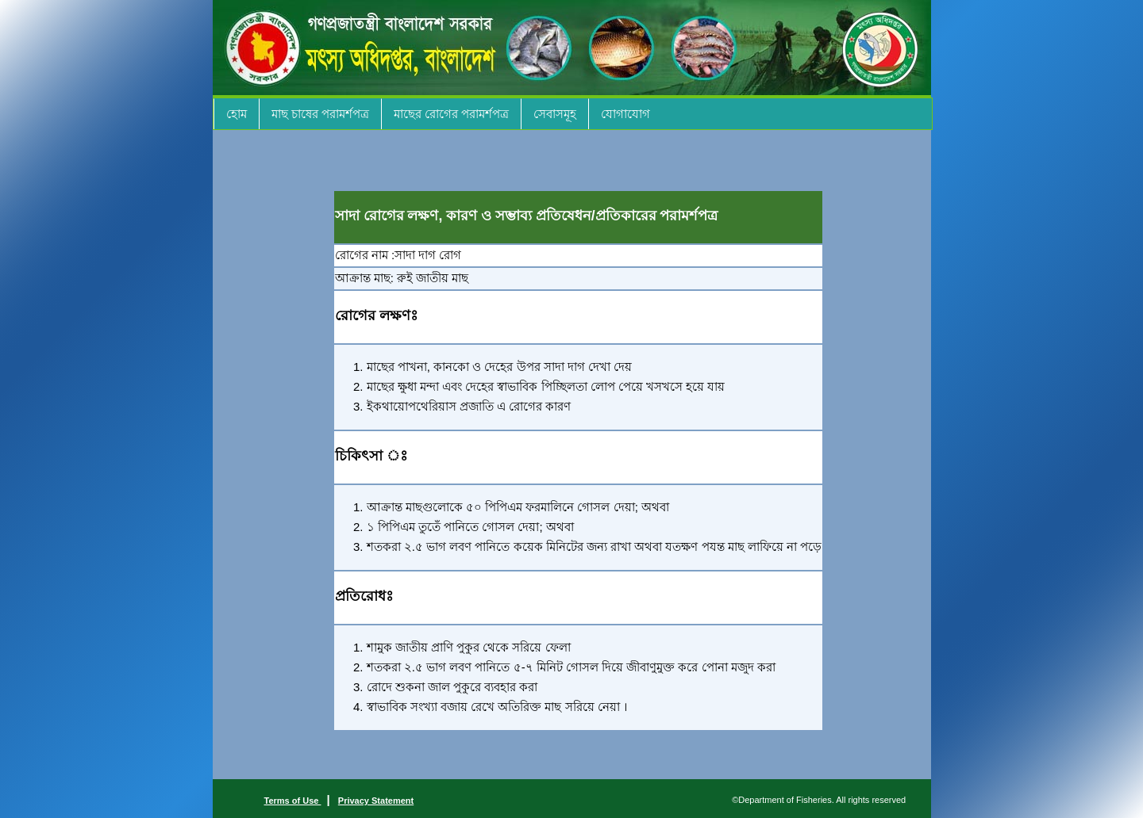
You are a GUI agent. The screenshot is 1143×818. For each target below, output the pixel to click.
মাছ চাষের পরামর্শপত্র (320, 113)
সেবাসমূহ (554, 113)
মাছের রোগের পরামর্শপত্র (451, 113)
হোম (236, 113)
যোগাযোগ (625, 113)
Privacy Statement (376, 800)
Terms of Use (292, 800)
